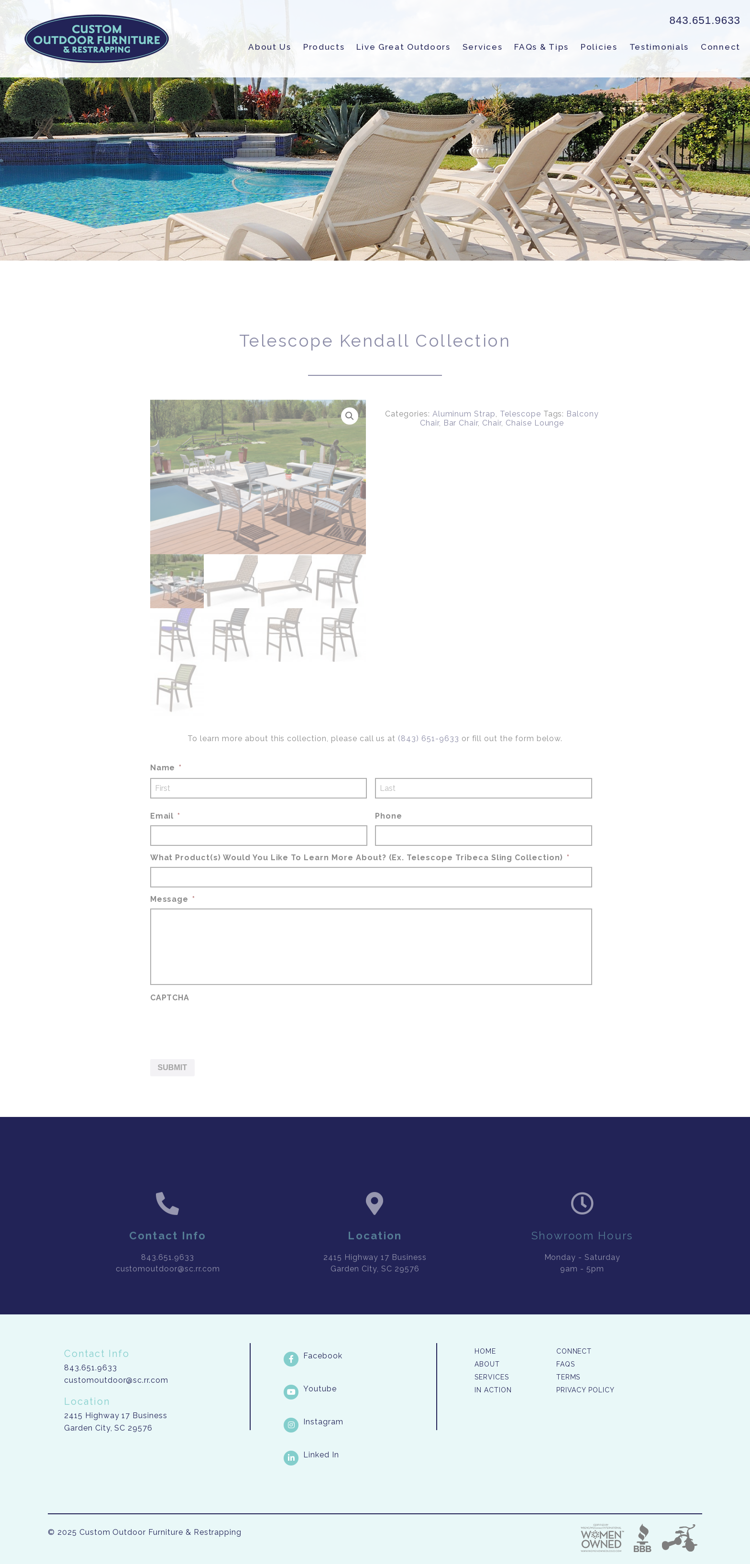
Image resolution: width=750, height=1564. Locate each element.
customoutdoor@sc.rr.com (116, 1380)
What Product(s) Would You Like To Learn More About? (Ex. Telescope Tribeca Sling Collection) (360, 874)
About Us (269, 47)
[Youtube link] (359, 1389)
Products (324, 47)
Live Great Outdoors (403, 47)
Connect (720, 47)
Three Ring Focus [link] (679, 1538)
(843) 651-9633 (428, 756)
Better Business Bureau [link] (642, 1538)
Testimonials (659, 47)
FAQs (565, 1364)
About (487, 1364)
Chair (491, 440)
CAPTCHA (170, 1014)
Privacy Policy (585, 1390)
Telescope (520, 431)
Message (173, 916)
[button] (349, 433)
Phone (388, 833)
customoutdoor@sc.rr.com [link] (168, 1286)
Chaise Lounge (535, 440)
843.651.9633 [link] (705, 20)
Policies (599, 47)
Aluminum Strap (464, 431)
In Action (493, 1390)
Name (166, 785)
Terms (568, 1377)
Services (483, 47)
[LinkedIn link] (359, 1455)
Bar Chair (460, 440)
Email (165, 833)
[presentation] (223, 1042)
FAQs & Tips (541, 47)
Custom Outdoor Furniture (96, 38)
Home (485, 1351)
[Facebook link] (359, 1356)
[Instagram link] (359, 1422)
